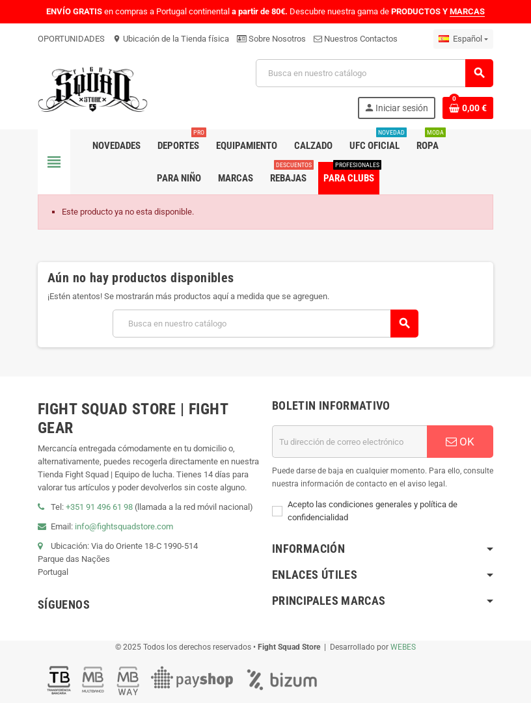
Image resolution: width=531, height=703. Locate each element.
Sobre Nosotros (271, 39)
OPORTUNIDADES (71, 39)
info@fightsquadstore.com (124, 526)
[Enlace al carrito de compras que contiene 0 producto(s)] (467, 108)
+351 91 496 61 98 (99, 507)
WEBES (403, 647)
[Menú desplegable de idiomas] (463, 39)
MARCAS (467, 11)
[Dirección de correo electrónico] (349, 441)
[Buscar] (374, 73)
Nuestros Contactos (356, 39)
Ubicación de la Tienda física (171, 39)
